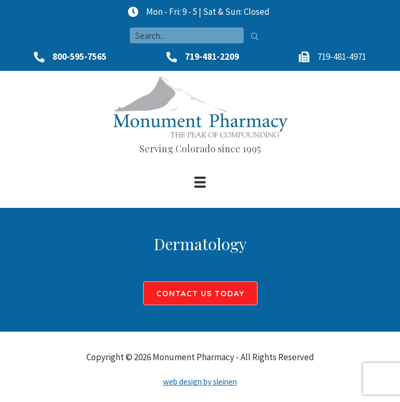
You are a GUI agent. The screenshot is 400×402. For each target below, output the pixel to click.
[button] (254, 35)
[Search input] (187, 35)
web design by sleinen (200, 382)
